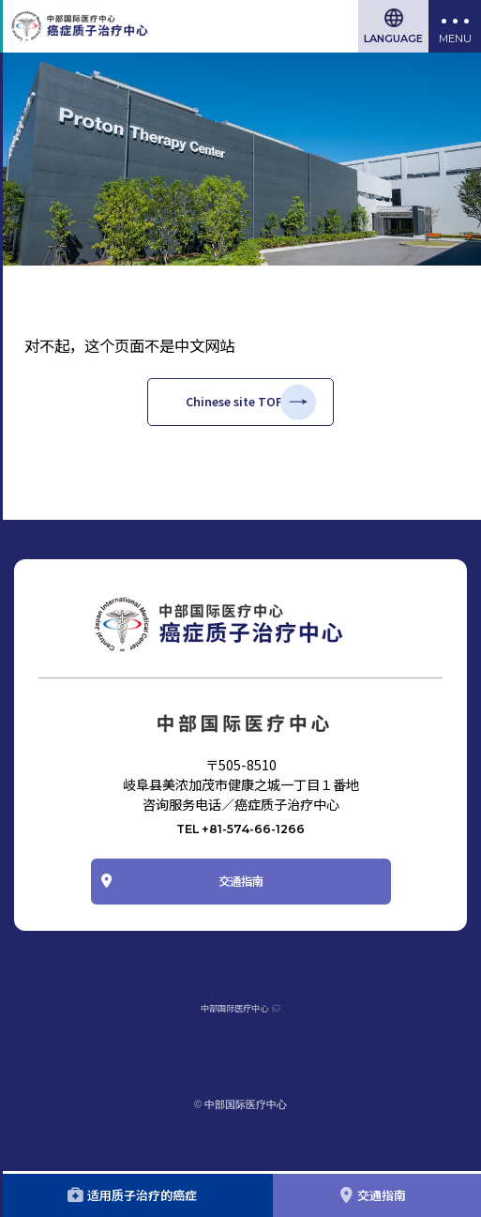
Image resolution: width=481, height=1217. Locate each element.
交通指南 (241, 913)
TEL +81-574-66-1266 (240, 849)
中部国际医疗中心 (231, 1051)
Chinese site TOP (232, 410)
